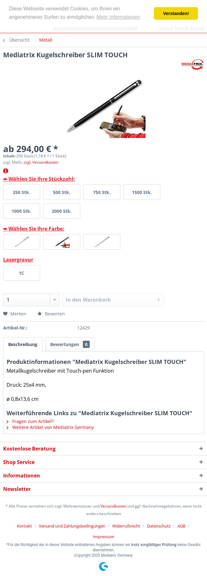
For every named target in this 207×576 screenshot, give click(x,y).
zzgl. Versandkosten (41, 162)
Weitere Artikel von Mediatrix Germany (50, 427)
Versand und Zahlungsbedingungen (72, 526)
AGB (181, 526)
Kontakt (24, 526)
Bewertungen (70, 344)
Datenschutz (159, 526)
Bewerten (51, 314)
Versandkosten (113, 506)
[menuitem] (26, 526)
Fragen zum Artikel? (30, 421)
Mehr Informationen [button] (118, 17)
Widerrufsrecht (126, 526)
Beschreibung (22, 344)
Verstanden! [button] (176, 13)
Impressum (103, 536)
